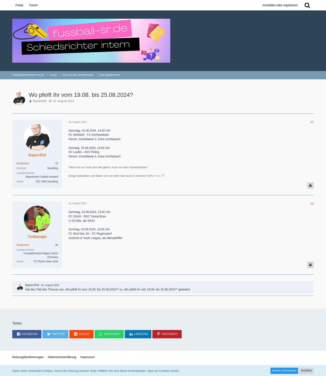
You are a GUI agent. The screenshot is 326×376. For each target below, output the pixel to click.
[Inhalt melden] (310, 185)
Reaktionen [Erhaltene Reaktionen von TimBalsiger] (22, 245)
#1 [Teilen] (312, 122)
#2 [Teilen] (312, 203)
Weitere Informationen (284, 370)
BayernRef (40, 101)
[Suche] (307, 5)
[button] (26, 334)
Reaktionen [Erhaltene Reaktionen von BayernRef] (22, 163)
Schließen (306, 370)
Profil (157, 175)
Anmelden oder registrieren (280, 5)
